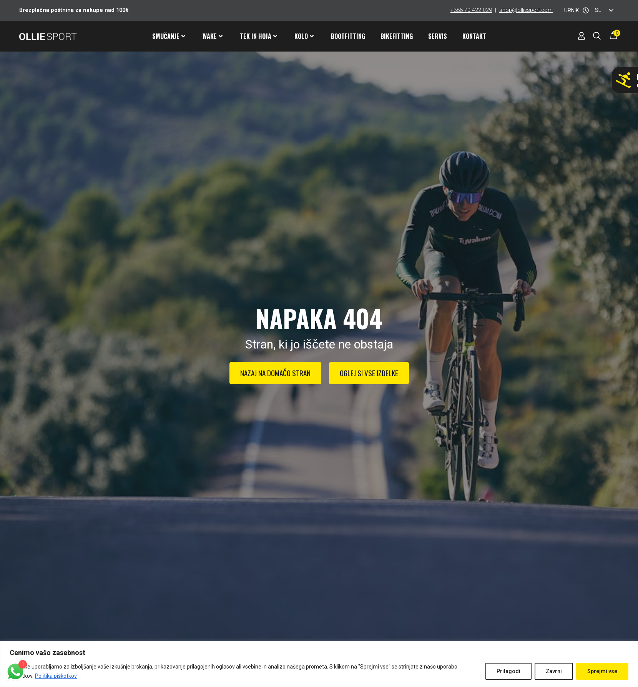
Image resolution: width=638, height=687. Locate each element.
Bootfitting (348, 36)
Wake (213, 36)
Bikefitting (396, 36)
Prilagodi (508, 671)
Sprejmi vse (602, 671)
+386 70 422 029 (471, 10)
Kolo (304, 36)
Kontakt (474, 36)
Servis (437, 36)
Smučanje (168, 36)
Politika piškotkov (56, 676)
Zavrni (554, 671)
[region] (319, 664)
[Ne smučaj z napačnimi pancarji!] (623, 80)
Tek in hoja (258, 36)
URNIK (571, 10)
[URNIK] (586, 10)
